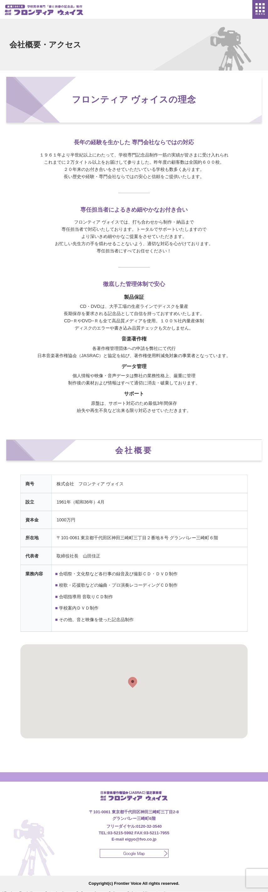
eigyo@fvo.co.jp (140, 839)
